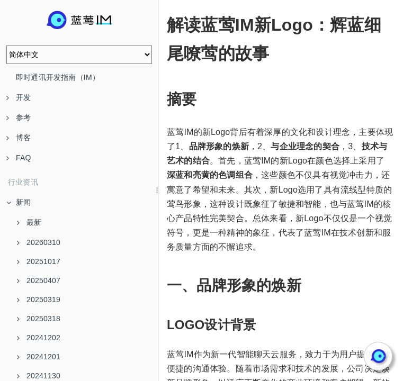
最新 (29, 222)
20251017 (38, 261)
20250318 (38, 318)
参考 (18, 117)
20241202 (38, 337)
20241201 (38, 356)
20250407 (38, 280)
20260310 (38, 242)
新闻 (18, 202)
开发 (18, 97)
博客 (18, 137)
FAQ (18, 157)
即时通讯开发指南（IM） (58, 77)
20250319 (38, 299)
